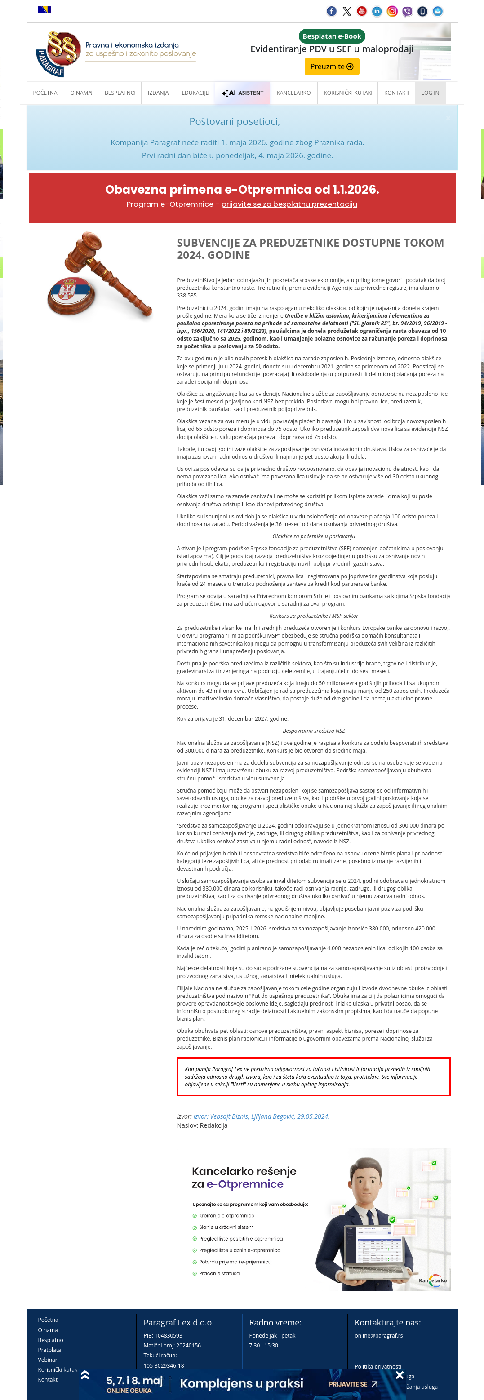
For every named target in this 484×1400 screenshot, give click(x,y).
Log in (431, 93)
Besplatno (120, 93)
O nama (81, 93)
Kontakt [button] (396, 93)
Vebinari (48, 1360)
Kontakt (48, 1379)
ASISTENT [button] (242, 93)
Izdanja (158, 93)
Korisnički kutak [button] (347, 93)
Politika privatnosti (378, 1366)
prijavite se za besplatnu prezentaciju (289, 204)
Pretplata (49, 1350)
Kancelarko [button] (293, 93)
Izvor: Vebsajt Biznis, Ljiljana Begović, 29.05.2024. (262, 1116)
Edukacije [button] (195, 93)
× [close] (448, 118)
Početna (45, 93)
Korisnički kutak (58, 1369)
